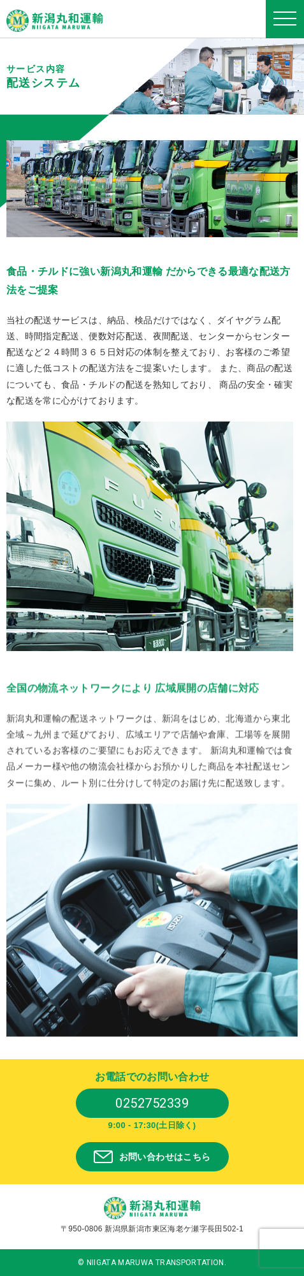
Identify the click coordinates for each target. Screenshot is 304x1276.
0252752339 (152, 1103)
